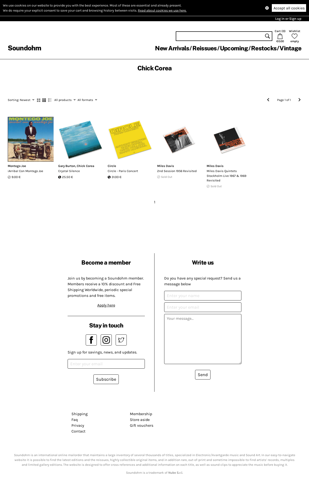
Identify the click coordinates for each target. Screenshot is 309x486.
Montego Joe (17, 166)
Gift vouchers (141, 425)
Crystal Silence (69, 171)
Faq (74, 419)
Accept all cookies (289, 8)
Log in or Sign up (288, 19)
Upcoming (234, 48)
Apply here (106, 305)
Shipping (79, 414)
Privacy (77, 425)
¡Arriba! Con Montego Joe (25, 171)
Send (203, 374)
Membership (141, 414)
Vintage (290, 48)
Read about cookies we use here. (162, 10)
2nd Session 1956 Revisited (177, 171)
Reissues (204, 48)
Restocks (263, 48)
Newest (21, 100)
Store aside (140, 419)
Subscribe (106, 379)
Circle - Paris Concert (123, 171)
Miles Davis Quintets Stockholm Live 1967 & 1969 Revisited (226, 175)
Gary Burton (66, 166)
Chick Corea (85, 166)
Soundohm (24, 48)
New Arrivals (172, 48)
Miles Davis (165, 166)
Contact (78, 431)
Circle (112, 166)
